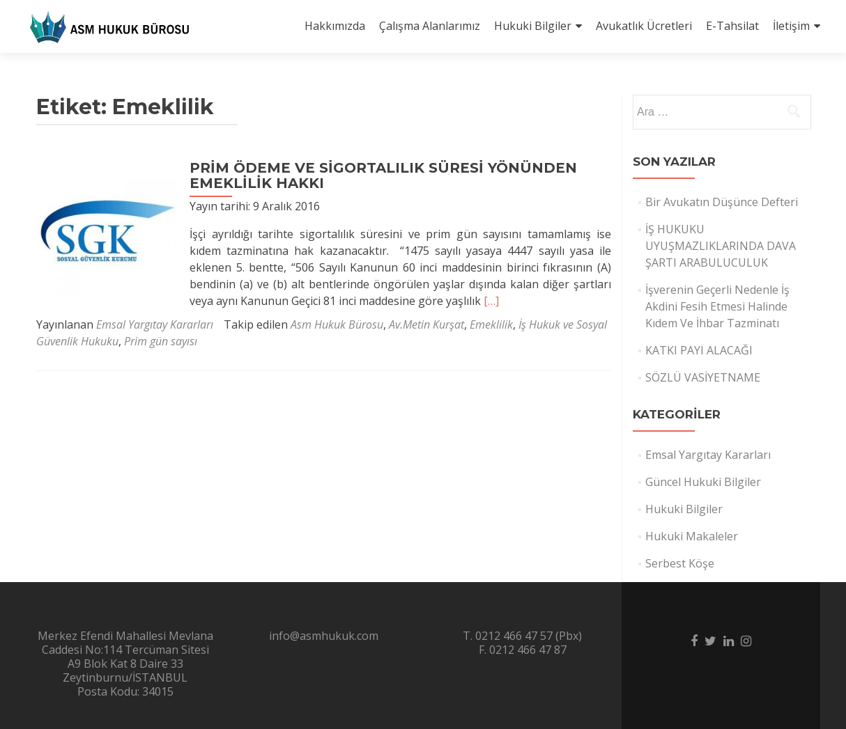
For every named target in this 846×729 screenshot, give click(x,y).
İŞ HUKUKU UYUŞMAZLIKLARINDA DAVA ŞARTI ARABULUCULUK (720, 245)
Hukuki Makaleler (691, 536)
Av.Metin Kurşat (426, 324)
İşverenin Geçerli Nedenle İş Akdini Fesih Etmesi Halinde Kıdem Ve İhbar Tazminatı (717, 306)
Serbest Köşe (679, 563)
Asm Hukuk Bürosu (337, 324)
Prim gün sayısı (160, 341)
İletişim (791, 25)
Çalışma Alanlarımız (429, 25)
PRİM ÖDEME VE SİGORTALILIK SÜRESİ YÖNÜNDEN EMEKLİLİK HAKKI (383, 175)
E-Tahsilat (732, 25)
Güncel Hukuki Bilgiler (703, 481)
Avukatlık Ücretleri (644, 25)
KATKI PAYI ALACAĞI (699, 350)
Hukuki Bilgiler (532, 25)
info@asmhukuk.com (323, 635)
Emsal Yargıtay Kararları (154, 324)
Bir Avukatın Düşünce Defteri (721, 202)
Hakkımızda (335, 25)
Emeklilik (491, 324)
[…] (491, 300)
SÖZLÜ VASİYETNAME (702, 377)
